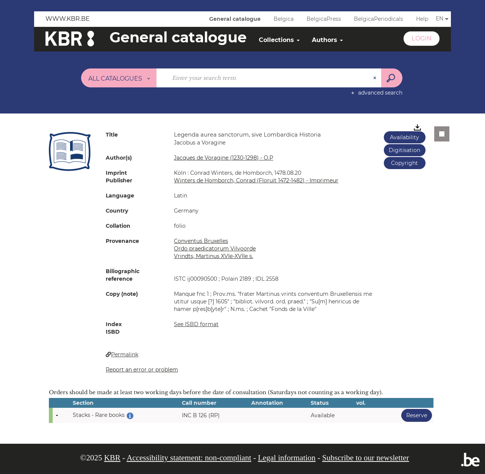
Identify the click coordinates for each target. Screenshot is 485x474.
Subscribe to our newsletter (365, 457)
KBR (112, 457)
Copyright (404, 163)
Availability (404, 137)
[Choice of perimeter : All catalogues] (119, 77)
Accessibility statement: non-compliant (189, 457)
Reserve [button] (414, 415)
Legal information (287, 457)
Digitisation (404, 150)
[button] (70, 151)
